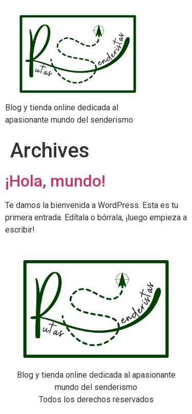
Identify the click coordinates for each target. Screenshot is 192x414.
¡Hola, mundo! (55, 181)
